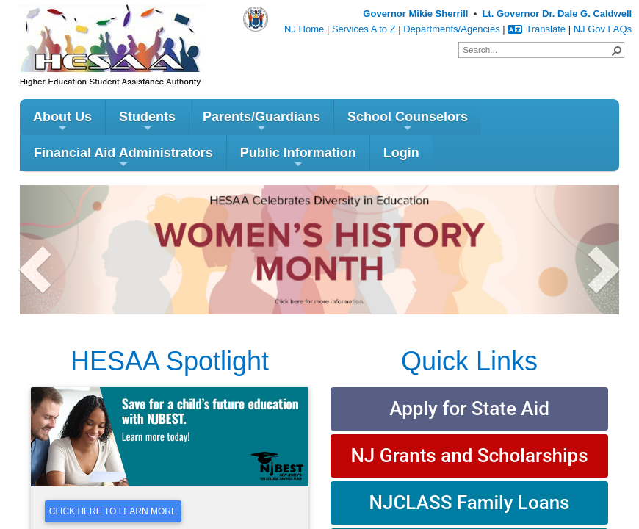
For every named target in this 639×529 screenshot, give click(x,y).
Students (147, 124)
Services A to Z (364, 29)
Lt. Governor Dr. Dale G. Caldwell (557, 13)
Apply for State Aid (469, 411)
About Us (62, 124)
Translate (537, 29)
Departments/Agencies (451, 29)
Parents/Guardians (261, 124)
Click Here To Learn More (113, 513)
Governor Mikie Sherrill (415, 13)
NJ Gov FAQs (603, 29)
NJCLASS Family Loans (469, 505)
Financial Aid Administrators (123, 160)
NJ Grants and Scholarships (469, 458)
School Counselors (407, 124)
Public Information (298, 160)
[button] (616, 50)
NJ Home (304, 29)
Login (401, 155)
